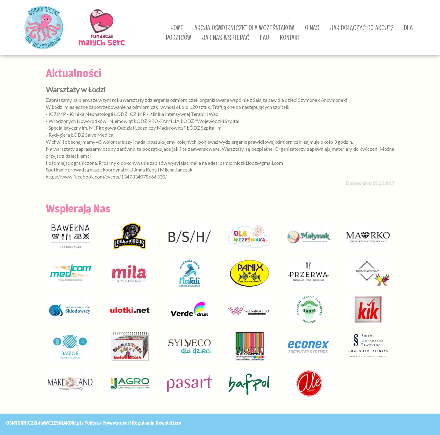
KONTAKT (290, 37)
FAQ (264, 37)
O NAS (312, 27)
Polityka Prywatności (106, 423)
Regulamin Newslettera (156, 423)
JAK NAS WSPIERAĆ (225, 37)
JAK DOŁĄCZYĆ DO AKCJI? (361, 27)
